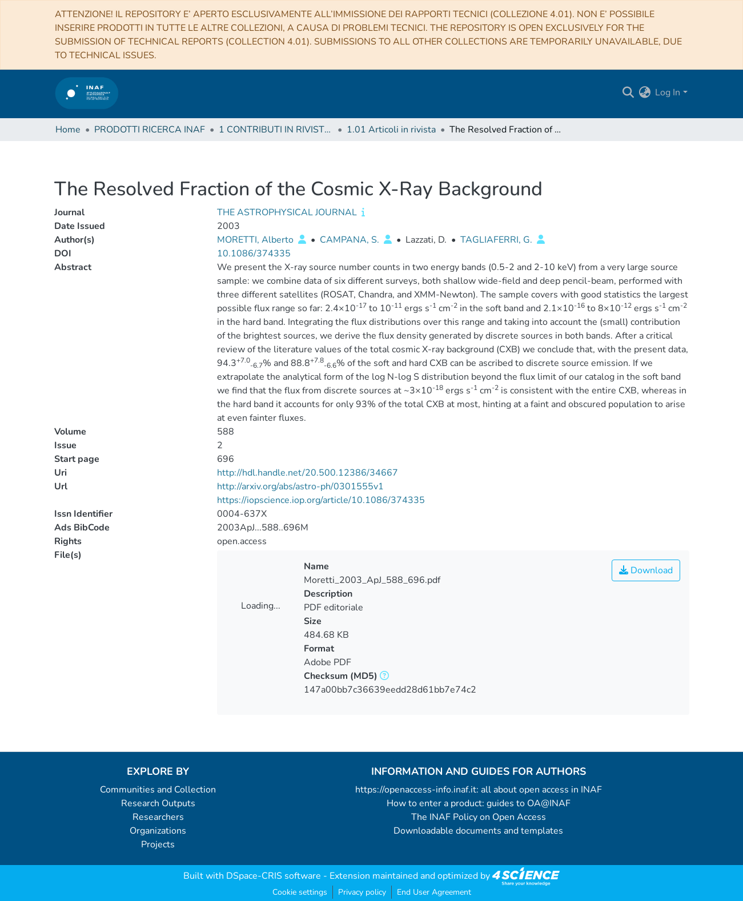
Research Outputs (158, 803)
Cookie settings (299, 892)
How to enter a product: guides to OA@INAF (479, 803)
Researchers (158, 817)
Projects (158, 844)
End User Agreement (434, 892)
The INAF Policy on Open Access (478, 817)
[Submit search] (628, 92)
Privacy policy (362, 892)
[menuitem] (644, 92)
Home (68, 129)
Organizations (158, 830)
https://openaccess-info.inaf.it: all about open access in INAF (478, 789)
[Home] (87, 92)
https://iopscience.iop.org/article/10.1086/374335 (321, 500)
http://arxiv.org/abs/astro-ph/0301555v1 (300, 486)
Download (646, 570)
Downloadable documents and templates (478, 830)
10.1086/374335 (254, 253)
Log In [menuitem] (667, 92)
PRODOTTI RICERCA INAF (149, 129)
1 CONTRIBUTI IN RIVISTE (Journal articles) (276, 129)
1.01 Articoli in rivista (391, 129)
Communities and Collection (158, 789)
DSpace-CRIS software (273, 876)
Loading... (260, 606)
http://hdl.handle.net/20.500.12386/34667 (307, 472)
